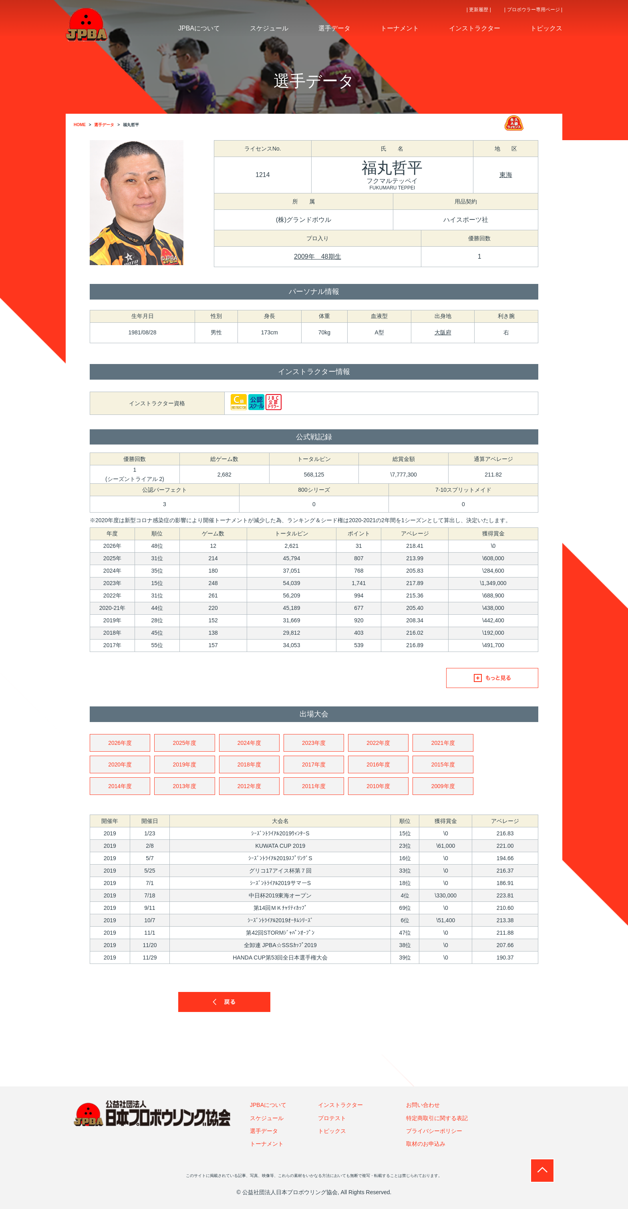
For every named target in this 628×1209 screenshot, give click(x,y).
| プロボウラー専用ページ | (533, 9)
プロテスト (332, 1118)
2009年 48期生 (317, 256)
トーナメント (267, 1144)
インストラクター (340, 1105)
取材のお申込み (425, 1144)
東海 (505, 174)
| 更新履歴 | (479, 9)
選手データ (264, 1131)
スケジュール (267, 1118)
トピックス (332, 1131)
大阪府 (443, 332)
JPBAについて (268, 1105)
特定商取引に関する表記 (437, 1118)
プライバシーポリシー (434, 1131)
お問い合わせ (423, 1105)
